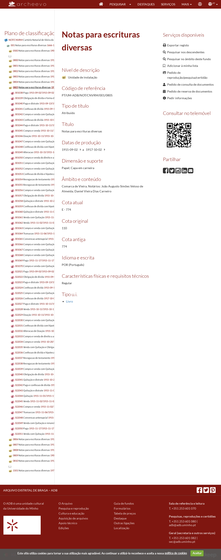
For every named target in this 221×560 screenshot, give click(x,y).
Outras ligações (124, 523)
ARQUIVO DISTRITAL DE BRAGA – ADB (30, 490)
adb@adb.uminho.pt (182, 525)
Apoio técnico (68, 523)
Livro (69, 301)
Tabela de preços (125, 513)
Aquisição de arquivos (73, 518)
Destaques (146, 4)
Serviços (168, 4)
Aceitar (197, 553)
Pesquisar (118, 4)
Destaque (120, 518)
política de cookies (176, 553)
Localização (121, 528)
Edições (64, 528)
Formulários (122, 508)
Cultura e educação (71, 513)
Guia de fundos (124, 503)
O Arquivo (66, 503)
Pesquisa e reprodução (74, 508)
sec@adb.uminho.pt (182, 541)
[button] (131, 4)
